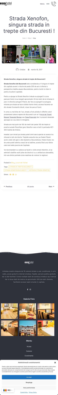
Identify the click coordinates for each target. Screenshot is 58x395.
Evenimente (29, 356)
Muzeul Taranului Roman (13, 117)
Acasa (29, 346)
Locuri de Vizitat (21, 163)
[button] (55, 362)
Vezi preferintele (29, 388)
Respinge (29, 382)
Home (24, 38)
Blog (29, 38)
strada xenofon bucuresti (15, 170)
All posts (30, 187)
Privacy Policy (33, 392)
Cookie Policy (24, 392)
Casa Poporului (30, 117)
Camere (29, 351)
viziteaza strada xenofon (39, 170)
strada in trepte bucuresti (20, 167)
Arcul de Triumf (45, 114)
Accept (29, 377)
